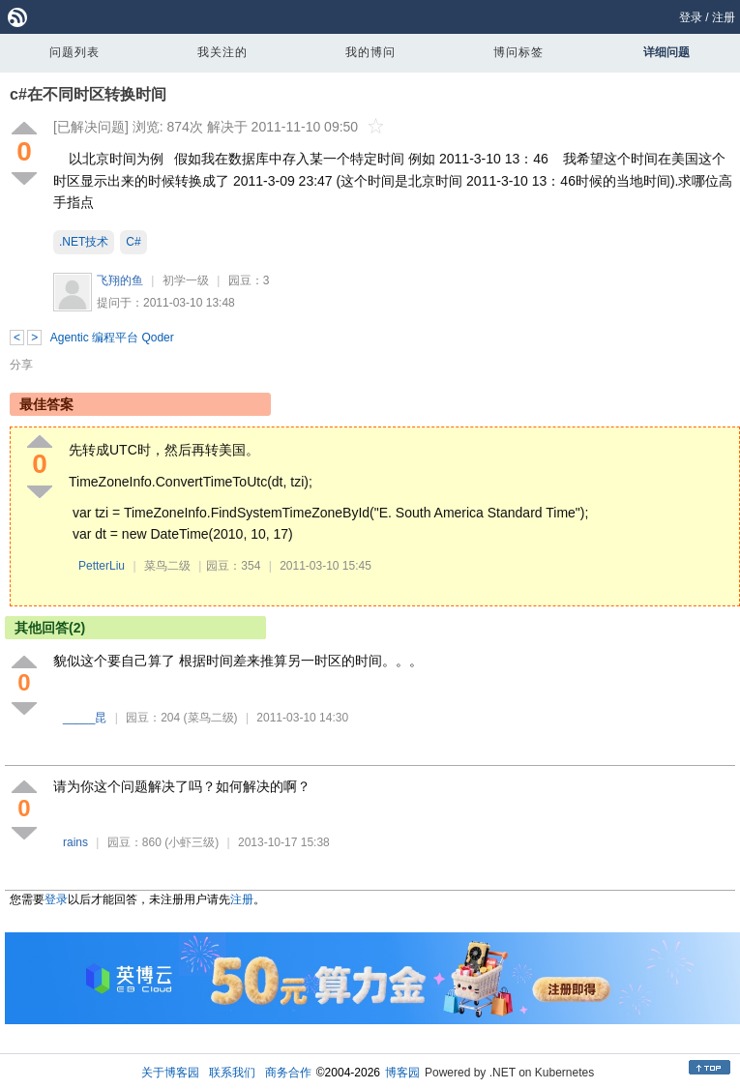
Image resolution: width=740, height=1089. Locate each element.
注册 (723, 17)
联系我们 (232, 1072)
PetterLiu (101, 566)
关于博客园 (170, 1072)
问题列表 (74, 52)
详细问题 (666, 52)
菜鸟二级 (167, 566)
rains (75, 842)
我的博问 (370, 52)
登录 (690, 17)
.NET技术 (83, 242)
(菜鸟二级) (211, 717)
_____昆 (84, 717)
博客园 (402, 1072)
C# (133, 242)
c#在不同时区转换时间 (88, 94)
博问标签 (518, 52)
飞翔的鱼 (120, 280)
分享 (21, 364)
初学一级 (186, 280)
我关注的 (222, 52)
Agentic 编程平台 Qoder (112, 337)
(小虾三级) (191, 842)
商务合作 (288, 1072)
